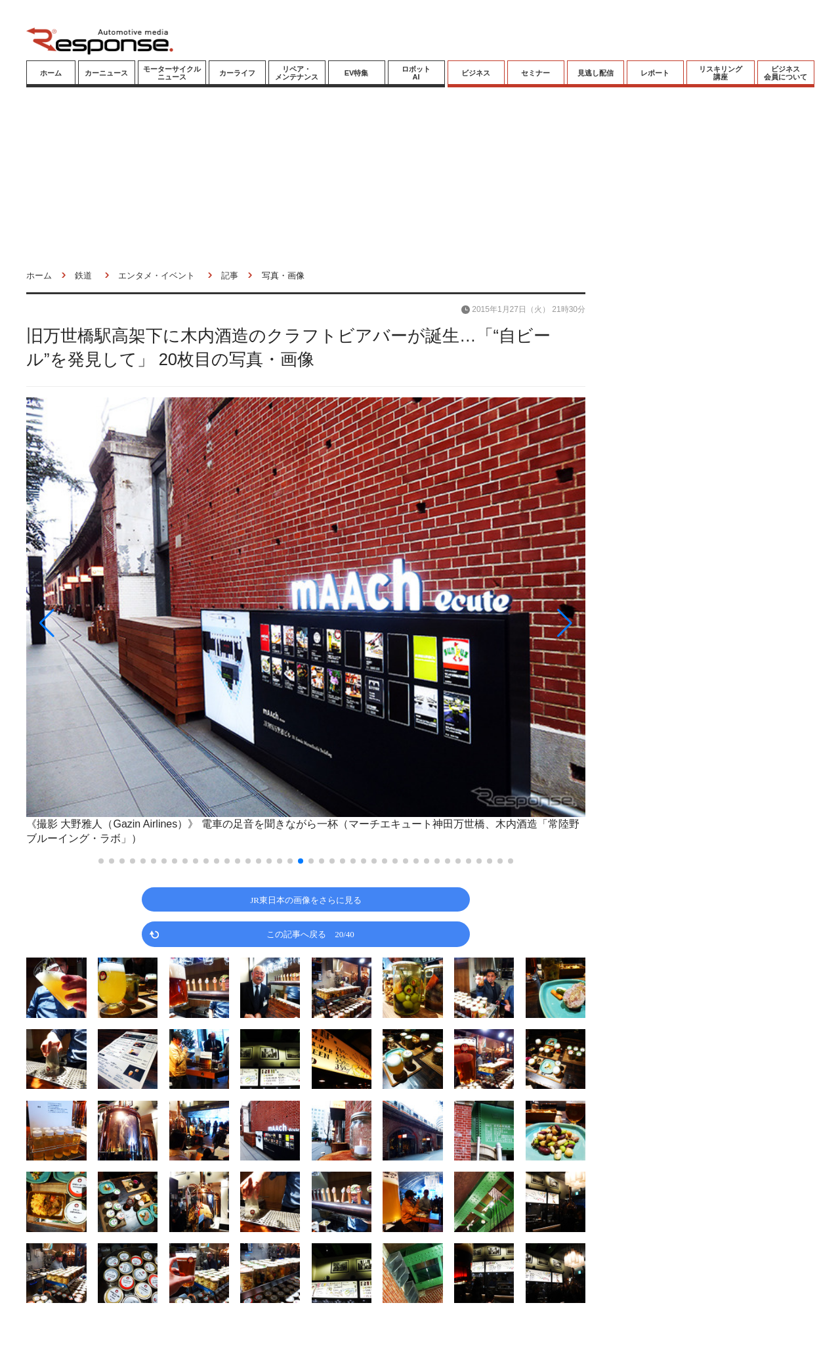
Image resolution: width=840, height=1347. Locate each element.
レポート (654, 73)
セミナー (535, 73)
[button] (110, 623)
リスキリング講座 (720, 73)
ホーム (51, 73)
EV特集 (357, 73)
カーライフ (237, 73)
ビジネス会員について (785, 73)
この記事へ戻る (310, 933)
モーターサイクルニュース (172, 73)
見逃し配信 (596, 73)
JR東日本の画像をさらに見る (306, 899)
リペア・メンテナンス (296, 73)
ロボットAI (416, 73)
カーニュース (106, 73)
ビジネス (475, 73)
